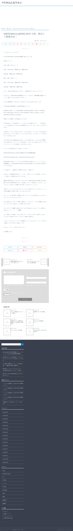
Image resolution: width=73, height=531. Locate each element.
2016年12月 (5, 459)
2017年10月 (5, 432)
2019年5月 (5, 422)
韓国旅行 (5, 500)
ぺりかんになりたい (11, 2)
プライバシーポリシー (6, 529)
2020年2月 (5, 415)
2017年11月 (5, 429)
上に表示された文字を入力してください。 (14, 293)
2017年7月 (5, 442)
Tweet (10, 247)
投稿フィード (7, 514)
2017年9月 (5, 435)
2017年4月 (5, 452)
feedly (40, 250)
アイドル (5, 483)
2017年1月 (5, 455)
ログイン (6, 511)
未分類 (4, 487)
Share (25, 247)
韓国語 (4, 503)
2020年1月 (5, 419)
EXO (4, 470)
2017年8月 (5, 439)
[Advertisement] (36, 17)
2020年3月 (5, 412)
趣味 (4, 497)
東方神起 (5, 490)
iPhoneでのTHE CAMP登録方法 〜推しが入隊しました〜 (13, 374)
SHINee (4, 480)
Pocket (25, 250)
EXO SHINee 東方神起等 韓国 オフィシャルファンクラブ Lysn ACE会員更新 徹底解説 (13, 353)
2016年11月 (5, 462)
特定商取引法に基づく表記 (18, 529)
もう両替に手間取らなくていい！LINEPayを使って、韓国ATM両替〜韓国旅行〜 (13, 364)
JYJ (3, 477)
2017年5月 (5, 449)
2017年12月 (5, 425)
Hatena (10, 250)
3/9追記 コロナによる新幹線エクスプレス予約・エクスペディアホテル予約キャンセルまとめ (13, 359)
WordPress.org (8, 518)
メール (28, 280)
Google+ (39, 247)
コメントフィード (8, 516)
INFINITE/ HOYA (7, 474)
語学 (4, 493)
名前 (27, 276)
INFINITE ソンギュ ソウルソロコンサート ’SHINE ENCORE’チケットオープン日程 (12, 369)
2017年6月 (5, 445)
